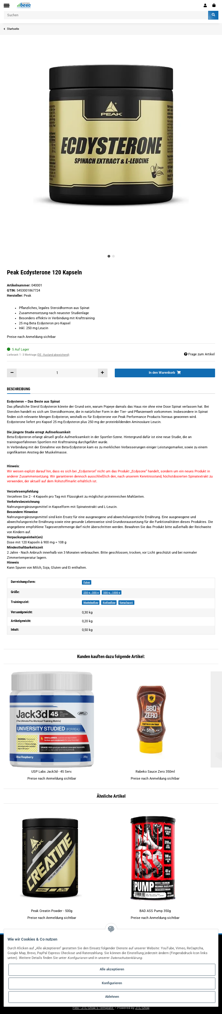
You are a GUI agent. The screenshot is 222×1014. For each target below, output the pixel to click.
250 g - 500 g (91, 592)
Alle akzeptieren (112, 969)
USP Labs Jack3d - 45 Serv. (51, 772)
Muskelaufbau (90, 602)
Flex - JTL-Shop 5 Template (93, 1008)
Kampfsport (126, 602)
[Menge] (57, 373)
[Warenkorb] (214, 5)
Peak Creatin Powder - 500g (51, 911)
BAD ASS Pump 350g (155, 911)
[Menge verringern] (12, 373)
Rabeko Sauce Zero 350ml (155, 772)
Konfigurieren (112, 983)
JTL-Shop (142, 1008)
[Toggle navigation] (7, 5)
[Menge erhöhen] (103, 373)
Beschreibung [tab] (18, 389)
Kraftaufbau (109, 602)
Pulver (86, 582)
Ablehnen (112, 997)
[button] (205, 5)
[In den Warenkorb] (165, 373)
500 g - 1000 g (111, 592)
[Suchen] (106, 15)
